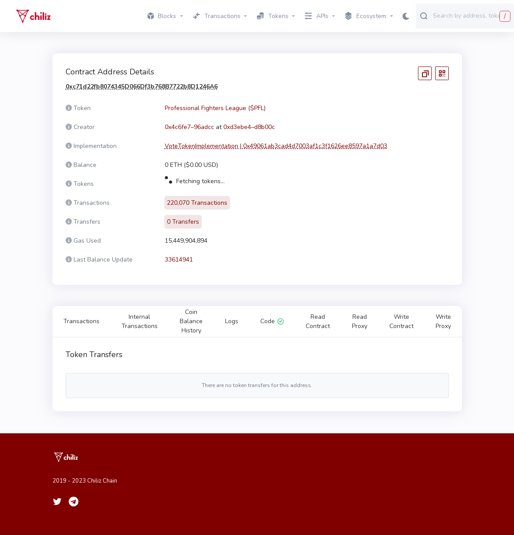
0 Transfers (183, 222)
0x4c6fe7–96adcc (189, 127)
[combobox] (471, 15)
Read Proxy (359, 321)
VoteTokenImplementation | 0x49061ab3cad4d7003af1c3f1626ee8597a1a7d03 (276, 146)
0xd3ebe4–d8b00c (249, 127)
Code (272, 321)
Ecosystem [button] (365, 16)
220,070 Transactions (197, 203)
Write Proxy (443, 321)
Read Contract (318, 321)
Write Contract (401, 321)
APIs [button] (317, 16)
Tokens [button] (272, 16)
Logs (231, 321)
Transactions (81, 321)
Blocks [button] (162, 16)
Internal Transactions (140, 321)
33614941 (179, 259)
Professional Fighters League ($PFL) (215, 108)
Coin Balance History (191, 321)
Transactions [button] (216, 16)
